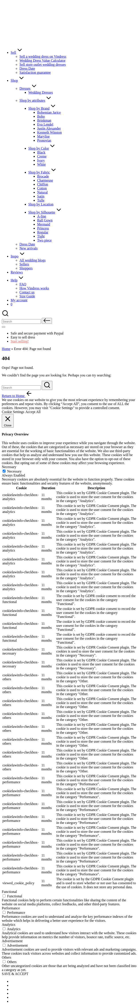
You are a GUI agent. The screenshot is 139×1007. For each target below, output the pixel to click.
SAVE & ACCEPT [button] (15, 974)
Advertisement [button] (12, 941)
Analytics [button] (8, 924)
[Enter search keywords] (21, 387)
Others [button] (6, 957)
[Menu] (3, 327)
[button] (47, 321)
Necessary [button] (9, 467)
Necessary (14, 471)
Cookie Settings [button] (13, 412)
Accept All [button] (33, 412)
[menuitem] (22, 981)
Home (6, 349)
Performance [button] (11, 908)
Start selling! (20, 341)
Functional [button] (9, 892)
